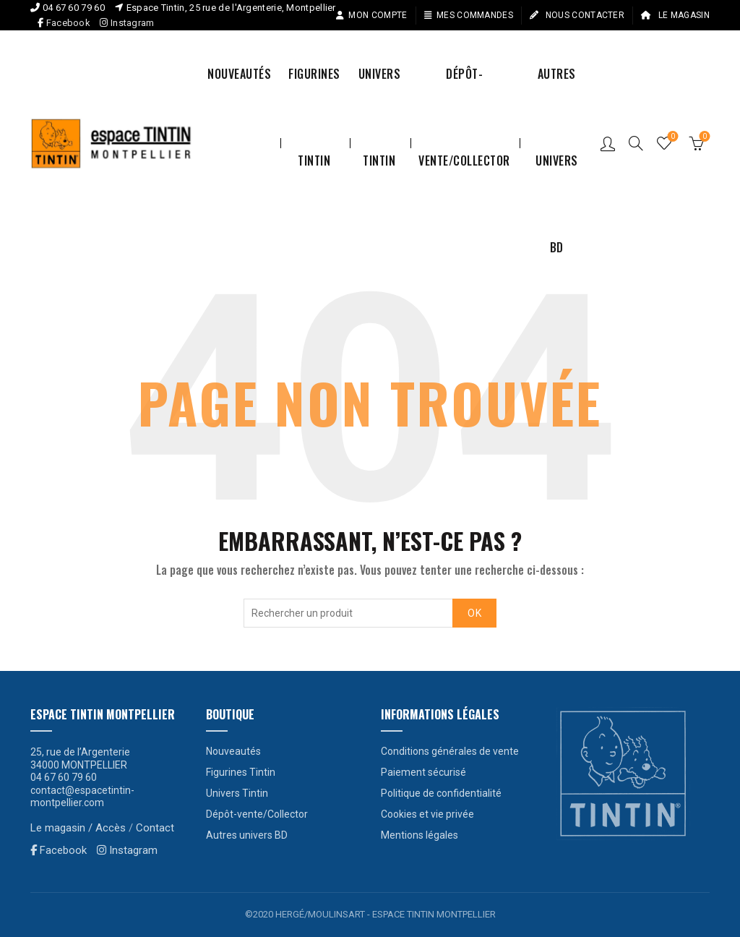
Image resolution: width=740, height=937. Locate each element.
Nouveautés (239, 73)
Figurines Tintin (314, 91)
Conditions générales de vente (450, 751)
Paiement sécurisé (423, 772)
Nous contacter (576, 15)
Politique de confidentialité (441, 793)
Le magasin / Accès (78, 827)
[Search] (636, 143)
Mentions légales (419, 835)
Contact (155, 827)
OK (474, 613)
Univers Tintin (379, 91)
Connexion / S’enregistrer (608, 143)
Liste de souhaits (672, 137)
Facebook (68, 22)
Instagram (127, 22)
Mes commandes (468, 15)
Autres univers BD (556, 91)
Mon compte (371, 15)
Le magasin (675, 15)
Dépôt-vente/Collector (464, 91)
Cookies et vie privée (427, 814)
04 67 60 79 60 (74, 7)
